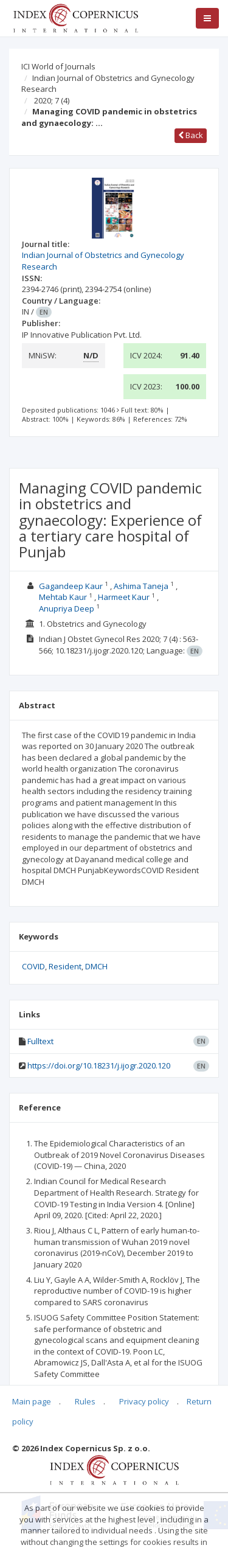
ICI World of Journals (58, 66)
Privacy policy (144, 1401)
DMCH (96, 966)
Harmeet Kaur (124, 596)
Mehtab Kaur (63, 596)
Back (190, 135)
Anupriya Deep (66, 608)
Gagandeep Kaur (71, 585)
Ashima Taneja (141, 585)
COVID (33, 966)
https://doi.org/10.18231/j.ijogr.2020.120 (98, 1065)
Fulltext (40, 1041)
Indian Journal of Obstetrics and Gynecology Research (108, 83)
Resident (65, 966)
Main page (31, 1401)
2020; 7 (51, 100)
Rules (85, 1401)
